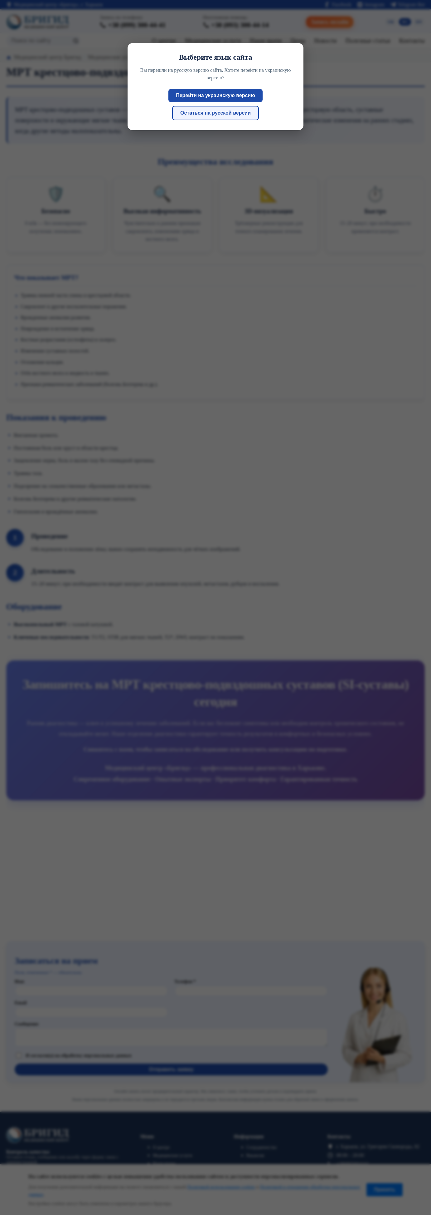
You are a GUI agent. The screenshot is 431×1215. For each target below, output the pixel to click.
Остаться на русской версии (215, 113)
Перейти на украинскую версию (215, 95)
